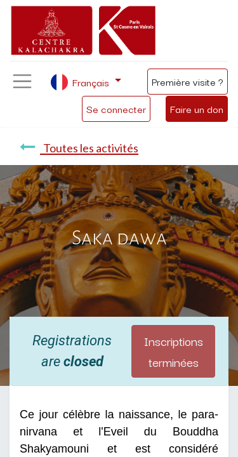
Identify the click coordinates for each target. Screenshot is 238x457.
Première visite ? (187, 81)
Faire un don (196, 108)
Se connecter (116, 108)
